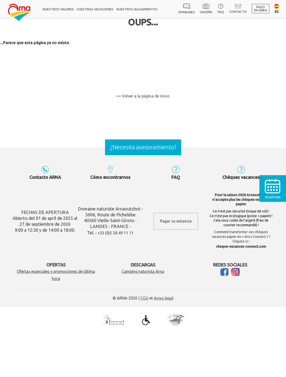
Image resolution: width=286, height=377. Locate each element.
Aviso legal (163, 298)
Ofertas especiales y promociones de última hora (56, 275)
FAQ (220, 9)
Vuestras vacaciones (95, 9)
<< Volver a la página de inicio (143, 96)
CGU (144, 298)
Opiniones (186, 8)
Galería (206, 9)
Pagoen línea (260, 8)
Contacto (238, 8)
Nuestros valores (58, 9)
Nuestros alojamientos (137, 9)
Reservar (272, 187)
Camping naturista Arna (143, 271)
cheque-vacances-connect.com (241, 246)
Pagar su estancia (176, 221)
